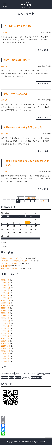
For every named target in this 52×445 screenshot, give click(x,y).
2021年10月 (5, 323)
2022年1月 (5, 318)
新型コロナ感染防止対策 (36, 377)
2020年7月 (5, 356)
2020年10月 (5, 351)
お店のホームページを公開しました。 (24, 127)
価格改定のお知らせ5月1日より (12, 258)
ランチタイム (4, 377)
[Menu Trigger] (5, 5)
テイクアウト (18, 373)
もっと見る (43, 50)
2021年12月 (5, 321)
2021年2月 (5, 341)
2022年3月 (5, 313)
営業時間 (11, 377)
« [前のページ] (8, 201)
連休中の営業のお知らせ (17, 60)
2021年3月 (5, 338)
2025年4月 (5, 280)
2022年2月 (5, 315)
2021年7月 (5, 328)
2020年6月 (5, 359)
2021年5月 (5, 333)
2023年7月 (5, 290)
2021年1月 (5, 343)
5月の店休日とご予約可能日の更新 (14, 261)
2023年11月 (5, 288)
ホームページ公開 (8, 373)
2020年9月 (5, 353)
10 (27, 201)
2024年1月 (5, 285)
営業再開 (47, 373)
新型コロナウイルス (30, 373)
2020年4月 (5, 361)
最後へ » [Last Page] (44, 201)
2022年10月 (5, 305)
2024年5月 (5, 283)
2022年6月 (5, 308)
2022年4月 (5, 310)
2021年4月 (5, 336)
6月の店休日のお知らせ (10, 263)
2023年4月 (5, 293)
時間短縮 (41, 373)
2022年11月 (5, 303)
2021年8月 (5, 326)
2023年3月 (5, 295)
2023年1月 (5, 298)
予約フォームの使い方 (16, 93)
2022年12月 (5, 300)
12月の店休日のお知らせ (10, 268)
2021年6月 (5, 331)
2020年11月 (5, 348)
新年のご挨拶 (6, 266)
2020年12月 (5, 346)
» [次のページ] (37, 201)
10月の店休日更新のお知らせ (19, 26)
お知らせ (4, 32)
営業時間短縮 (18, 377)
